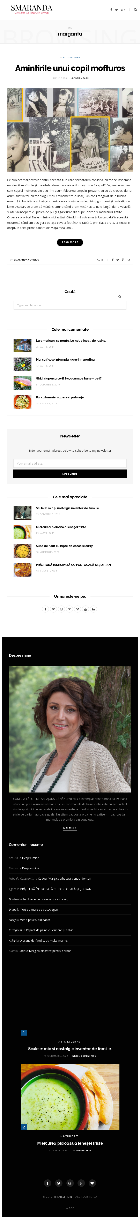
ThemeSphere (63, 1197)
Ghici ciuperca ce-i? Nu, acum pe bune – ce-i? (69, 378)
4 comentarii (80, 78)
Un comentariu (81, 1150)
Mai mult (70, 828)
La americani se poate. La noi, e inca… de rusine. (71, 341)
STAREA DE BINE (70, 1041)
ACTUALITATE (71, 57)
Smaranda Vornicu (26, 259)
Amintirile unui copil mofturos (70, 68)
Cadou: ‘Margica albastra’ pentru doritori (64, 878)
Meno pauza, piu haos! (35, 920)
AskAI (12, 940)
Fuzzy (12, 920)
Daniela (14, 899)
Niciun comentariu (84, 1055)
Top (70, 1208)
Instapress (15, 930)
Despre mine (30, 858)
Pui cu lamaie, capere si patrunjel (60, 397)
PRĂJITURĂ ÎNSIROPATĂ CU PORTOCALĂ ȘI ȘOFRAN (73, 565)
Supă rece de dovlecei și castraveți (45, 899)
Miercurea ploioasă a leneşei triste (61, 527)
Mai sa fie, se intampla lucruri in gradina (65, 359)
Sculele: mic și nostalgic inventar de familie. (68, 508)
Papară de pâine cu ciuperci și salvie (49, 930)
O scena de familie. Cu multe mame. (44, 940)
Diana (12, 909)
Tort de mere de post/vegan (39, 909)
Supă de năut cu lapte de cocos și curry (64, 546)
